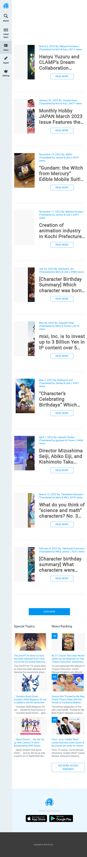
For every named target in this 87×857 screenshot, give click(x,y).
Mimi (58, 271)
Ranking (5, 76)
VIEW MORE (49, 611)
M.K (57, 49)
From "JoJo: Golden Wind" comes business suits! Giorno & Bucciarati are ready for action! (68, 742)
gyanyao (60, 440)
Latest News (6, 35)
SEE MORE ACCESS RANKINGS (68, 767)
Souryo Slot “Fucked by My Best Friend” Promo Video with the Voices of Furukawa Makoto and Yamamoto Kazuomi (68, 699)
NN (65, 497)
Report (6, 63)
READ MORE (61, 76)
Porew (67, 325)
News (6, 50)
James (59, 157)
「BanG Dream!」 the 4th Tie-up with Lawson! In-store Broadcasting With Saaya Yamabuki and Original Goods (29, 742)
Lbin (68, 157)
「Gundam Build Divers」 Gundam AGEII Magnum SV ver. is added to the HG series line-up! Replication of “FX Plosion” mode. (30, 699)
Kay (65, 49)
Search (6, 21)
